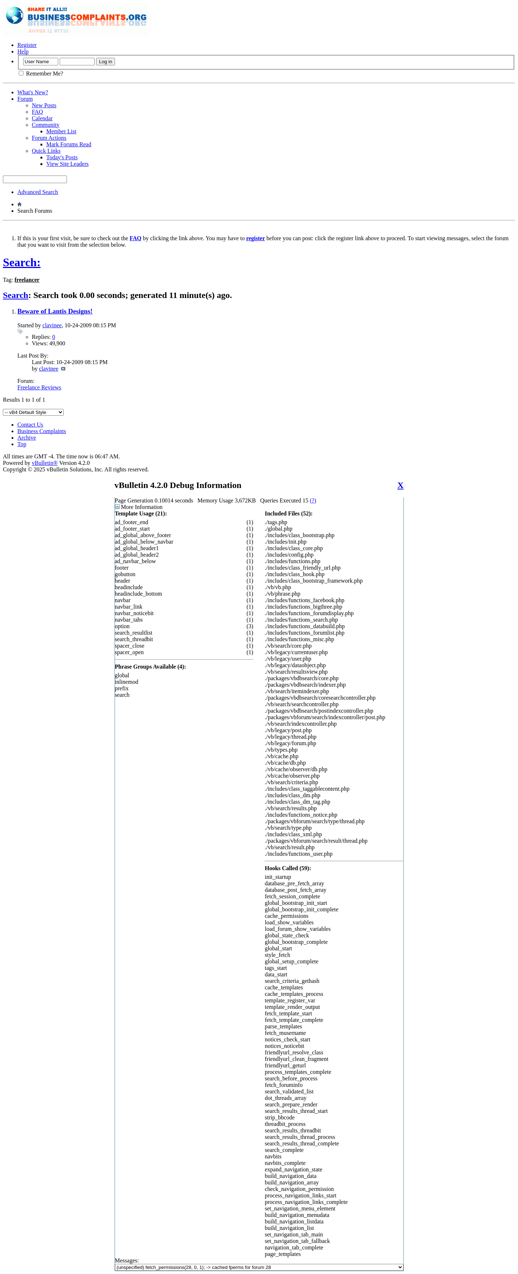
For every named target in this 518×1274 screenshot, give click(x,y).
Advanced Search (37, 192)
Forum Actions (49, 138)
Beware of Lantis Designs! (55, 311)
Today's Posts (62, 157)
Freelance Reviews (39, 387)
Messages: (259, 1264)
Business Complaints (41, 431)
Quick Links (46, 151)
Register (27, 45)
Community (45, 125)
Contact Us (30, 425)
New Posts (44, 105)
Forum (25, 99)
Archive (26, 438)
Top (21, 444)
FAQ (37, 112)
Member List (61, 131)
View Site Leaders (67, 164)
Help (23, 51)
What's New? (32, 92)
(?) (313, 500)
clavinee (51, 325)
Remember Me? (41, 73)
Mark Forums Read (68, 144)
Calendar (42, 118)
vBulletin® (45, 463)
